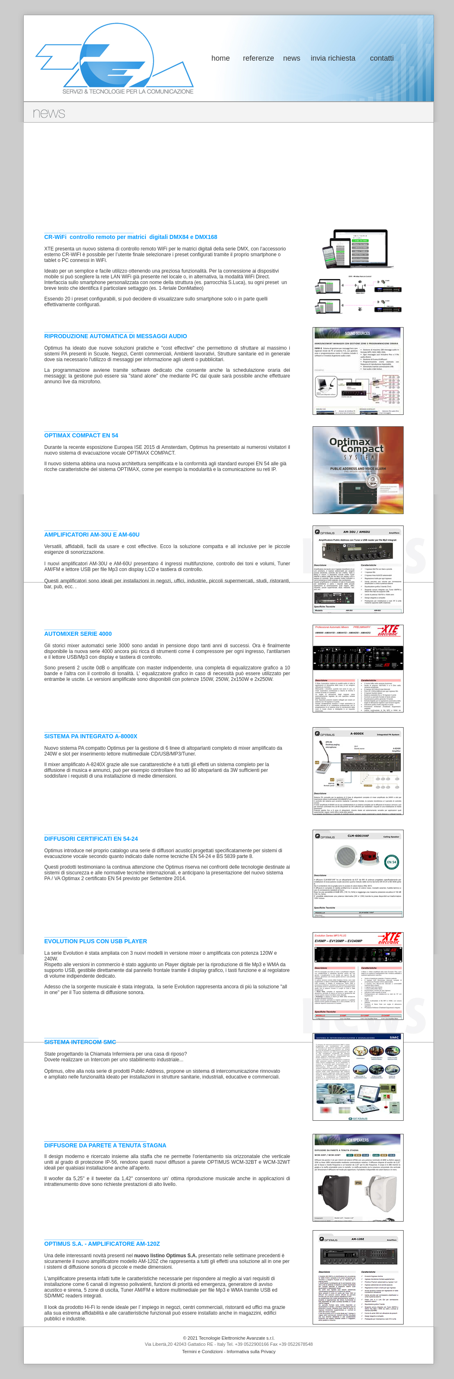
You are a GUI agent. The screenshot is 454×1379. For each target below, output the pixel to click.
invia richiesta (333, 58)
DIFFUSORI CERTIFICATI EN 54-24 (91, 838)
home (220, 58)
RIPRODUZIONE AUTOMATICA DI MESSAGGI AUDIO (115, 336)
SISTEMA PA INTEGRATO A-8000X (90, 736)
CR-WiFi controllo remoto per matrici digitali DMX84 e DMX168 (130, 237)
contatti (382, 58)
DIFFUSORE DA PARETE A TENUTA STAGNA (105, 1145)
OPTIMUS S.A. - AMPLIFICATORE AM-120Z (102, 1243)
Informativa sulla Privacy (251, 1351)
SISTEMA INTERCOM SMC (80, 1042)
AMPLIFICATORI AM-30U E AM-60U (92, 534)
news (291, 58)
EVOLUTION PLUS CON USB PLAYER (95, 941)
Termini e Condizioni (202, 1351)
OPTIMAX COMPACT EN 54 (81, 435)
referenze (258, 58)
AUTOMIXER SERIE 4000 (78, 633)
